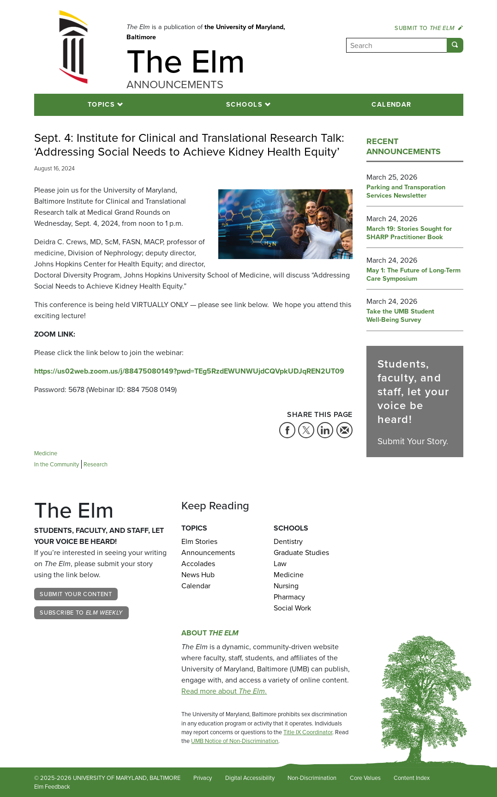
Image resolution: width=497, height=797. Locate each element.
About (210, 633)
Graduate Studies (301, 552)
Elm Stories (199, 541)
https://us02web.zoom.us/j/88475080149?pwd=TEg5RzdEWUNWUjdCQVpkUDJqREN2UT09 (189, 371)
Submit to (429, 28)
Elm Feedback (52, 786)
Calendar (391, 104)
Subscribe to (81, 612)
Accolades (198, 563)
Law (280, 563)
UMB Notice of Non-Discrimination (234, 741)
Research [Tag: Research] (96, 464)
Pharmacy (289, 597)
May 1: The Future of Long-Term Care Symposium (413, 275)
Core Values (365, 777)
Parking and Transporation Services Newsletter (405, 191)
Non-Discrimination (311, 777)
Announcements (208, 552)
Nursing (286, 585)
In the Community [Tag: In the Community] (56, 464)
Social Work (292, 608)
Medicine (289, 574)
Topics (101, 104)
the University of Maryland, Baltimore (205, 32)
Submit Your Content (76, 594)
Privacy (202, 777)
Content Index (412, 777)
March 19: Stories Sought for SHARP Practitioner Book (409, 233)
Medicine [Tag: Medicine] (45, 453)
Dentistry (288, 541)
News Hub (198, 574)
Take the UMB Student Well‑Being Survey (400, 316)
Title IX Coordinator (307, 732)
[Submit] (455, 45)
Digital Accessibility (250, 777)
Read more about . (224, 691)
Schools (244, 104)
